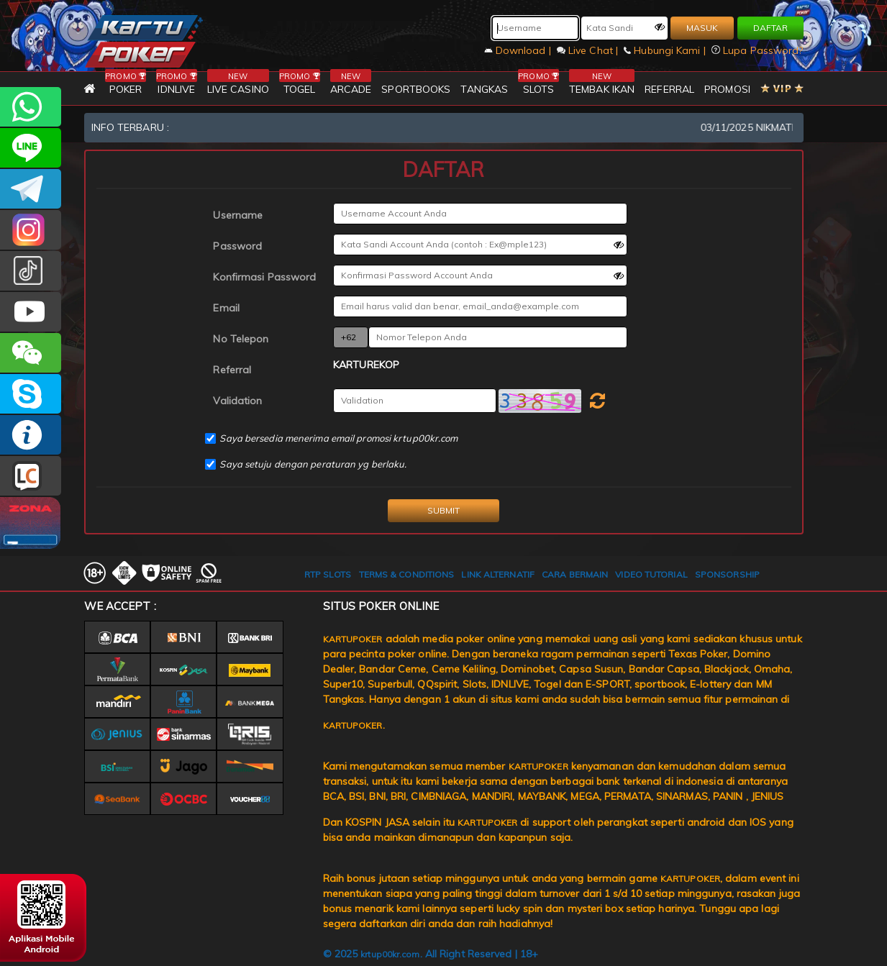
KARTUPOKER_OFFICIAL (30, 230)
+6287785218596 (30, 107)
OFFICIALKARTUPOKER (30, 394)
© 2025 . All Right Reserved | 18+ (431, 953)
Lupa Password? (757, 50)
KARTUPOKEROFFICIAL (30, 189)
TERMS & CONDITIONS (407, 574)
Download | (519, 50)
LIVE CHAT (30, 476)
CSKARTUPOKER (30, 148)
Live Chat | (589, 50)
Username (238, 215)
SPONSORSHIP (727, 574)
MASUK (702, 27)
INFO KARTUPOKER (30, 435)
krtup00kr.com (389, 954)
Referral (232, 369)
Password (237, 246)
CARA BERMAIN (575, 574)
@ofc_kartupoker (30, 271)
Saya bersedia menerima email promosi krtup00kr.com (338, 438)
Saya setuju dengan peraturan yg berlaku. (312, 464)
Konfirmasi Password (264, 276)
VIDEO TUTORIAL (651, 574)
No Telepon (240, 338)
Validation (237, 400)
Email (226, 307)
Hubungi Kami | (666, 50)
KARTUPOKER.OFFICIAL (30, 312)
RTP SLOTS (328, 574)
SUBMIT (443, 510)
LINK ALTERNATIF (498, 574)
